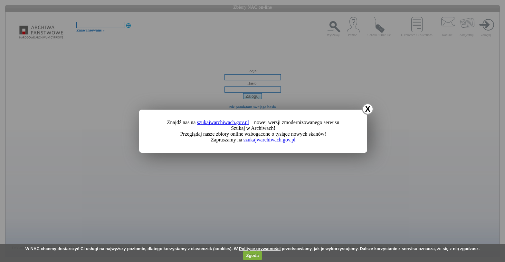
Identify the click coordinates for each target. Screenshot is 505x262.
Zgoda (252, 255)
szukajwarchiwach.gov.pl (223, 122)
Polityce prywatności (260, 248)
